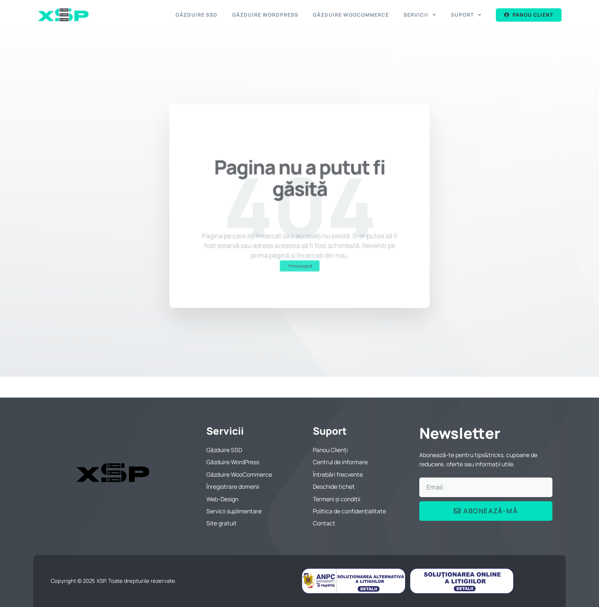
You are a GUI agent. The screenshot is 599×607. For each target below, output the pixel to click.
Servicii (419, 15)
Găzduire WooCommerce (351, 14)
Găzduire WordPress (265, 14)
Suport (466, 15)
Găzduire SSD (197, 14)
